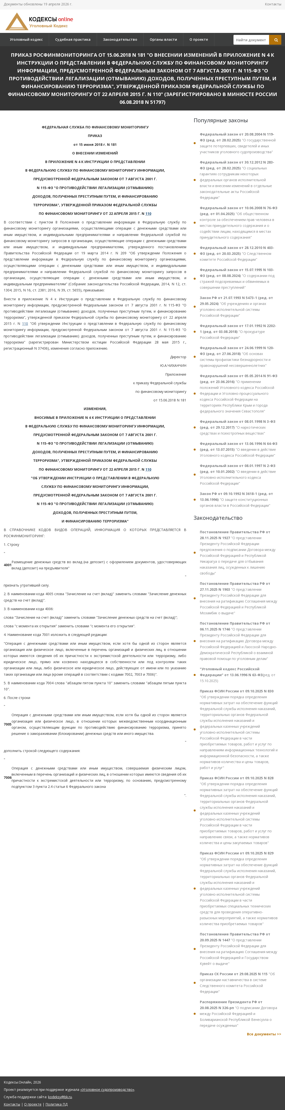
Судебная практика (73, 39)
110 (148, 213)
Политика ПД (56, 1104)
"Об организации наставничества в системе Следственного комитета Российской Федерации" (237, 983)
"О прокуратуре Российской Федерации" (238, 331)
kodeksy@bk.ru (60, 1097)
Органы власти (163, 39)
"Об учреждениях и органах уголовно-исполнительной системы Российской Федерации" (236, 306)
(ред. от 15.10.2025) (237, 675)
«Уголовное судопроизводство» (107, 1089)
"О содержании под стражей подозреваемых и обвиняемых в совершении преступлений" (237, 278)
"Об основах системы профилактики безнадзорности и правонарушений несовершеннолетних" (237, 356)
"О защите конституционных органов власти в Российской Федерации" (236, 499)
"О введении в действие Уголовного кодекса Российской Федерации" (238, 449)
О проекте (199, 39)
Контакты (273, 4)
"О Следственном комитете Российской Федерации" (237, 253)
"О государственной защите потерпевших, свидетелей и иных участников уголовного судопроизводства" (238, 143)
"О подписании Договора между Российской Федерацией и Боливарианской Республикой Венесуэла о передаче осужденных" (238, 1014)
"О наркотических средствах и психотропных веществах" (237, 427)
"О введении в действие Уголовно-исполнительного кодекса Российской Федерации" (238, 474)
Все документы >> (264, 1034)
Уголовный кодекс (26, 39)
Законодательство (120, 39)
